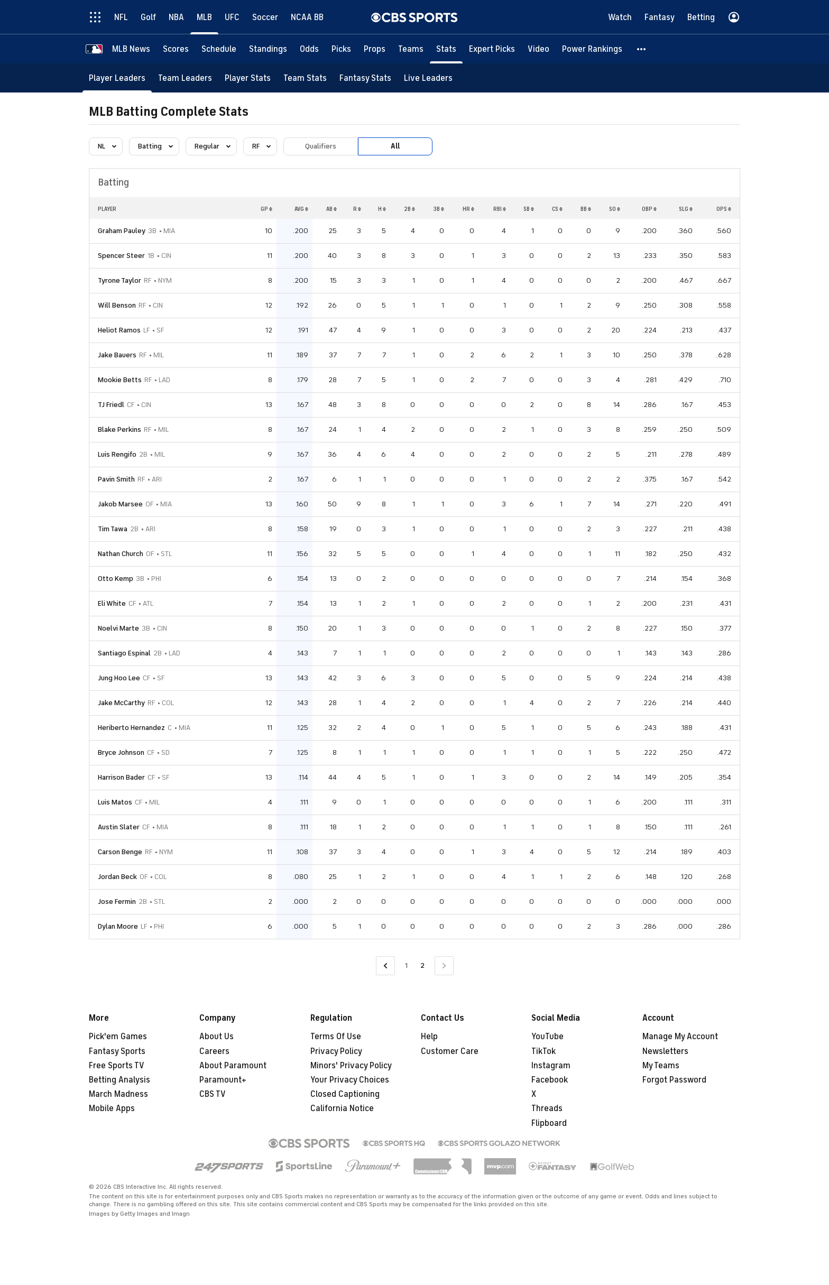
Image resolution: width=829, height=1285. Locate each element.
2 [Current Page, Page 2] (422, 965)
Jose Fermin (117, 901)
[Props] (374, 48)
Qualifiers (320, 146)
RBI (499, 208)
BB (586, 208)
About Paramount (232, 1065)
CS (557, 208)
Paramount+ (222, 1080)
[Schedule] (219, 48)
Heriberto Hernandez (131, 727)
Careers (214, 1051)
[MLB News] (131, 48)
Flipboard (549, 1123)
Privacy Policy (336, 1051)
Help (429, 1036)
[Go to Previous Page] (385, 966)
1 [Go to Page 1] (406, 965)
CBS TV (212, 1094)
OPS (723, 208)
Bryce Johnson (121, 752)
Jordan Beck (117, 876)
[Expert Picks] (492, 48)
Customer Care (449, 1051)
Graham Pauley (121, 230)
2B (409, 208)
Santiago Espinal (124, 653)
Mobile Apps (112, 1108)
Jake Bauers (117, 354)
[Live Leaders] (428, 78)
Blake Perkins (119, 429)
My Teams (660, 1065)
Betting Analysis (119, 1080)
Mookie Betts (120, 379)
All (395, 146)
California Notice (342, 1108)
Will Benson (117, 305)
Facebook (549, 1080)
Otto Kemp (115, 578)
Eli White (112, 603)
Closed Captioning (345, 1094)
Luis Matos (115, 802)
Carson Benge (120, 851)
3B (438, 208)
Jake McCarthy (121, 702)
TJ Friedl (111, 404)
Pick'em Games (118, 1036)
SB (528, 208)
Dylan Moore (118, 926)
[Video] (538, 48)
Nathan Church (120, 553)
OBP (649, 208)
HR (468, 208)
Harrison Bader (121, 777)
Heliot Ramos (119, 330)
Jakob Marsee (120, 504)
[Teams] (411, 48)
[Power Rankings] (592, 48)
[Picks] (341, 48)
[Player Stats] (247, 78)
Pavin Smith (116, 479)
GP (266, 208)
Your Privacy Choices (349, 1080)
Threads (547, 1108)
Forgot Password (674, 1080)
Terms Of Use (335, 1036)
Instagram (550, 1065)
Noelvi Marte (118, 628)
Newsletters (665, 1051)
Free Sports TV (116, 1065)
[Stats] (446, 48)
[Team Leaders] (185, 78)
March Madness (118, 1094)
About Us (216, 1036)
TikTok (543, 1051)
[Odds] (309, 48)
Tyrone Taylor (119, 280)
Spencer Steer (121, 255)
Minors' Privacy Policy (351, 1065)
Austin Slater (119, 826)
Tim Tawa (112, 528)
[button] (642, 48)
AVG (301, 208)
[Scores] (175, 48)
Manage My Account (680, 1036)
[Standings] (268, 48)
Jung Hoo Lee (119, 677)
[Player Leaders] (117, 78)
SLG (686, 208)
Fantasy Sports (117, 1051)
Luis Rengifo (117, 454)
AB (331, 208)
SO (614, 208)
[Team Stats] (305, 78)
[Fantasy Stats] (365, 78)
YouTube (547, 1036)
